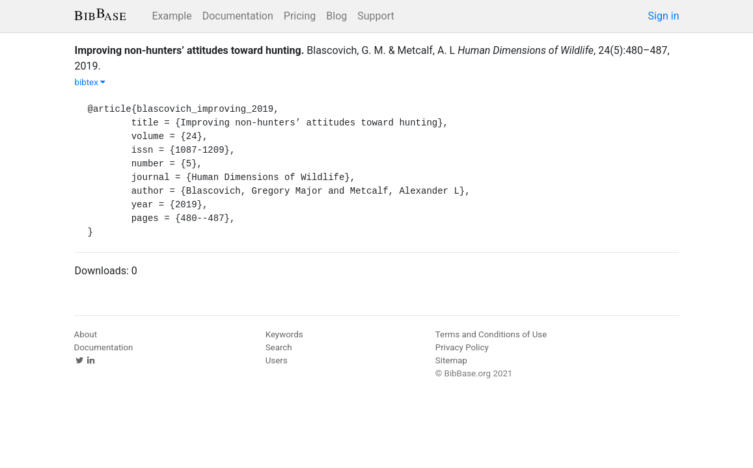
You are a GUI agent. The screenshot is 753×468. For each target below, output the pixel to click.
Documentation (237, 16)
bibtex (90, 82)
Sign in (663, 16)
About (86, 334)
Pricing (300, 16)
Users (277, 360)
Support (375, 16)
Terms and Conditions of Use (491, 334)
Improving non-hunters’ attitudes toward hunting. (190, 50)
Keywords (284, 334)
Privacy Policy (462, 347)
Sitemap (451, 360)
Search (279, 347)
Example (172, 16)
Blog (336, 16)
